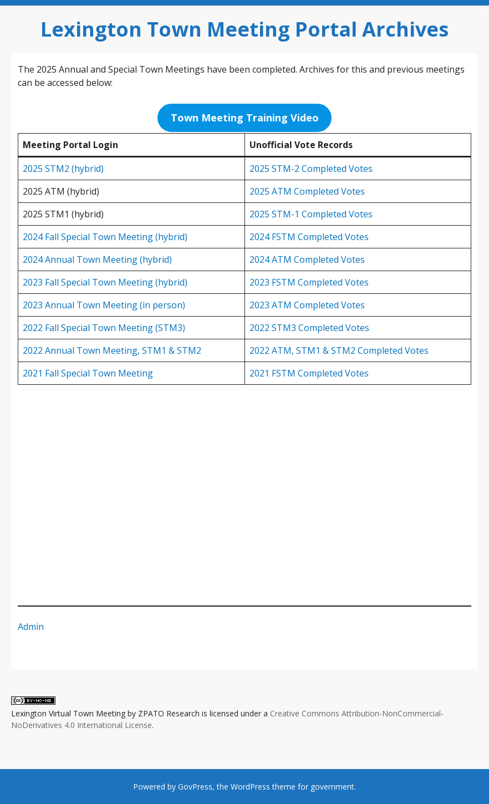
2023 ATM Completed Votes (307, 305)
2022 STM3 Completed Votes (309, 328)
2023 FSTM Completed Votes (309, 282)
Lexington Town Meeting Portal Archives (244, 29)
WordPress (250, 786)
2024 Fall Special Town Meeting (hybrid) (105, 237)
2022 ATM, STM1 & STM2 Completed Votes (339, 350)
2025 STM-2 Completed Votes (311, 168)
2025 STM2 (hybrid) (63, 168)
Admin (31, 626)
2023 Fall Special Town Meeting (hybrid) (105, 282)
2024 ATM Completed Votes (307, 259)
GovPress (195, 786)
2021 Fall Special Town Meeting (88, 373)
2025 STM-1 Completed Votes (311, 214)
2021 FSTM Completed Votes (309, 373)
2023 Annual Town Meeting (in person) (104, 305)
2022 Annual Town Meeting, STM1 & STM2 (112, 350)
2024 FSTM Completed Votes (309, 237)
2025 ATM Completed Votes (307, 191)
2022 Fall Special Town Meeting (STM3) (104, 328)
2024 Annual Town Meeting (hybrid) (97, 259)
